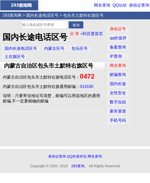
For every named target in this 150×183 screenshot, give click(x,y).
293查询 (77, 166)
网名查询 (102, 5)
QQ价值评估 (77, 156)
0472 (87, 76)
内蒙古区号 (54, 48)
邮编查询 (118, 74)
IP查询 (116, 56)
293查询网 (12, 15)
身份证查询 (139, 5)
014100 (86, 86)
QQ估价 (120, 5)
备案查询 (118, 47)
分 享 (75, 34)
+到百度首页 (91, 34)
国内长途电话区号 (42, 15)
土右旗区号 (15, 56)
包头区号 (79, 48)
